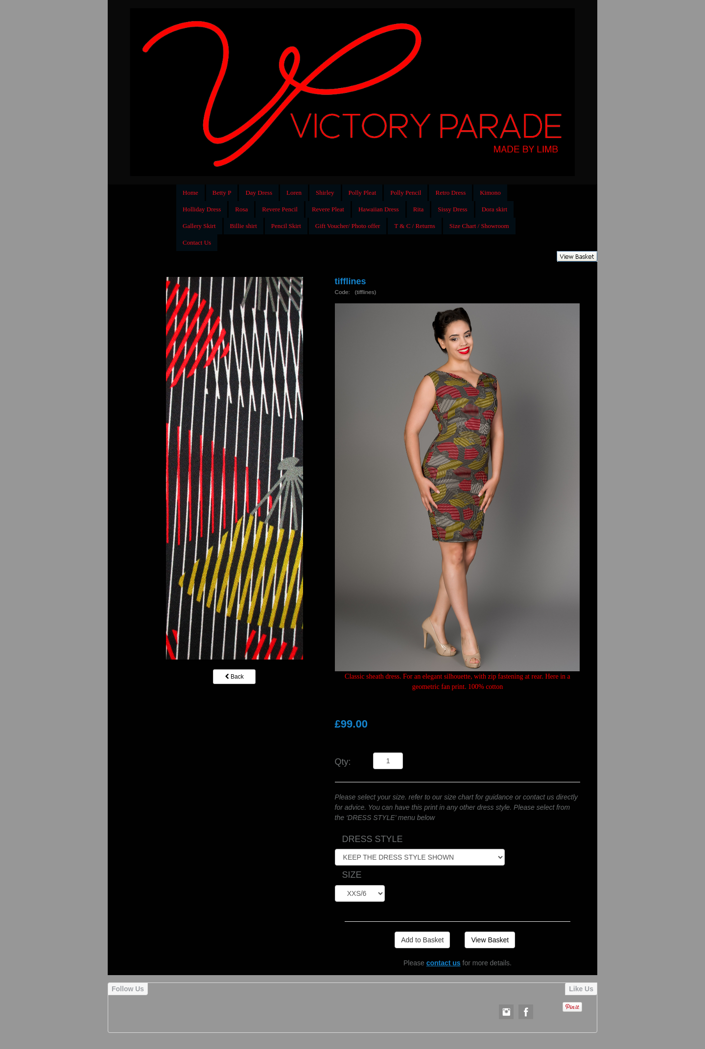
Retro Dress (450, 192)
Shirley (325, 192)
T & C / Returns (414, 225)
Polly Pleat (362, 192)
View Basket (490, 940)
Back (234, 676)
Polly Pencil (405, 192)
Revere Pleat (328, 209)
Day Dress (258, 192)
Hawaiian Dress (378, 209)
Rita (418, 209)
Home (190, 192)
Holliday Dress (202, 209)
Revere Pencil (280, 209)
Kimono (490, 192)
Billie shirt (243, 225)
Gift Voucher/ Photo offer (347, 225)
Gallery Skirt (199, 225)
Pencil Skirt (286, 225)
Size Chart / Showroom (479, 225)
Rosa (241, 209)
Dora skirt (494, 209)
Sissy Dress (452, 209)
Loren (294, 192)
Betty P (222, 192)
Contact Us (197, 242)
